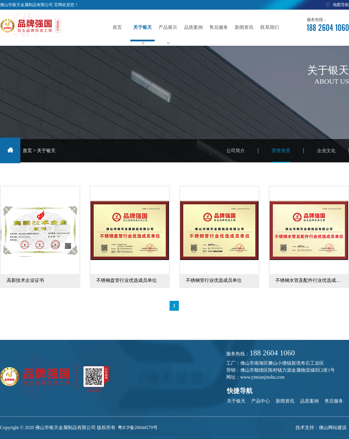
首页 (27, 150)
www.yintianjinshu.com (262, 377)
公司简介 (235, 150)
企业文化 (326, 150)
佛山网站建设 (333, 427)
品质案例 (309, 400)
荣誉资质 (281, 155)
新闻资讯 (285, 400)
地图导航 (341, 5)
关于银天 (46, 150)
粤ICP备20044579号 (138, 427)
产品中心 (260, 400)
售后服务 (334, 400)
